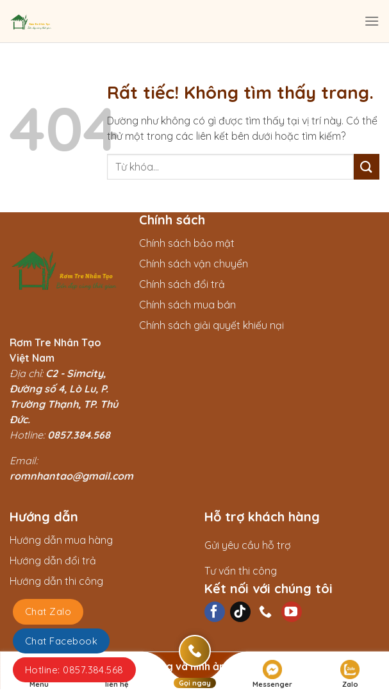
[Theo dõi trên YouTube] (291, 612)
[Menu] (371, 21)
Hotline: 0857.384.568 (74, 670)
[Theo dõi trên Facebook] (214, 612)
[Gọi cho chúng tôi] (266, 612)
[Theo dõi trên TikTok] (240, 612)
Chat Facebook (61, 641)
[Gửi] (366, 166)
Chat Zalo (48, 611)
